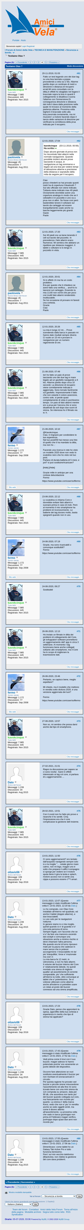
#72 (78, 676)
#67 (78, 429)
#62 (78, 141)
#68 (78, 496)
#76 (78, 856)
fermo (11, 445)
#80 (78, 1138)
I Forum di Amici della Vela (18, 50)
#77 (78, 900)
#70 (78, 586)
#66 (78, 371)
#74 (78, 766)
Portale (15, 40)
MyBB (43, 1219)
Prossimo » (54, 62)
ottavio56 (13, 872)
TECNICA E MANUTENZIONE (49, 50)
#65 (78, 326)
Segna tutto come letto (54, 1212)
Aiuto (23, 40)
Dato (11, 782)
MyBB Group (64, 1219)
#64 (78, 276)
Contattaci (34, 1209)
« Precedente (21, 62)
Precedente (13, 1182)
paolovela (14, 157)
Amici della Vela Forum (51, 1209)
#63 (78, 232)
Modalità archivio (33, 1212)
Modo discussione (75, 66)
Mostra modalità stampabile (20, 1192)
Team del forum (20, 1209)
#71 (78, 631)
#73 (78, 721)
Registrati (30, 46)
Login (24, 46)
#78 (78, 1006)
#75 (78, 811)
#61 (78, 73)
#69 (78, 541)
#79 (78, 1051)
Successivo (27, 1182)
